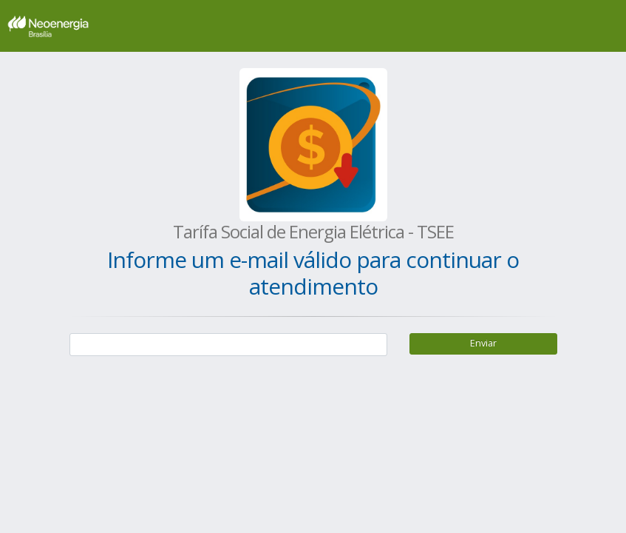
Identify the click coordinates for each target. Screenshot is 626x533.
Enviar (483, 343)
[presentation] (181, 401)
